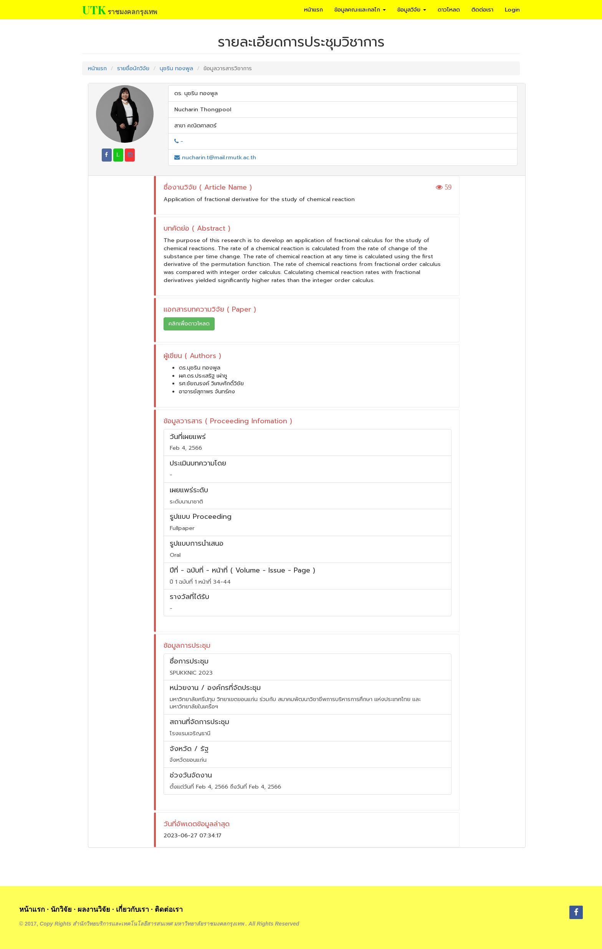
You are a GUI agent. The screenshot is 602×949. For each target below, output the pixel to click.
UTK (94, 9)
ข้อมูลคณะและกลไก (360, 9)
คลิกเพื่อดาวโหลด (189, 324)
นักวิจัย (61, 909)
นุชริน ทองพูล (176, 68)
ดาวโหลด (449, 9)
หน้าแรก (313, 9)
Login (512, 9)
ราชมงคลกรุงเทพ (132, 11)
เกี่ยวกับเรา (132, 909)
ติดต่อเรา (482, 9)
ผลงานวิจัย (94, 909)
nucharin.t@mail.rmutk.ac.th (215, 157)
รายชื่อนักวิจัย (133, 68)
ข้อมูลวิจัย (411, 9)
